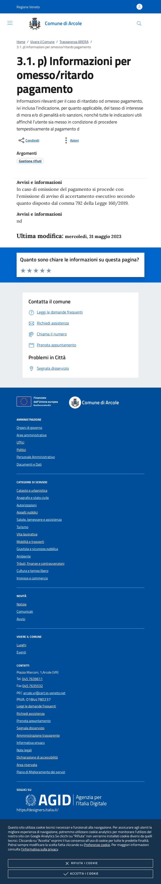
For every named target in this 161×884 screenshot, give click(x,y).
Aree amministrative (32, 435)
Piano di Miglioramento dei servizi (41, 772)
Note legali (24, 750)
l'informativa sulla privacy (39, 849)
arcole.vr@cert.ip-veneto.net (44, 693)
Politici (21, 449)
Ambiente (24, 556)
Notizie (22, 604)
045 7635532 (32, 685)
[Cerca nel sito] (139, 23)
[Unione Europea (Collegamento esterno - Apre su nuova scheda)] (39, 402)
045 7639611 (32, 679)
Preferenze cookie (97, 844)
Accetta (80, 874)
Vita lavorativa (27, 534)
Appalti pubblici (27, 512)
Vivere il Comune (42, 41)
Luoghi (21, 645)
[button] (28, 6)
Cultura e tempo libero (32, 570)
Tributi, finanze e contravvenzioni (40, 563)
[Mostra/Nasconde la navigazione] (10, 23)
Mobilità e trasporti (30, 541)
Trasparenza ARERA (73, 41)
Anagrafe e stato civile (33, 497)
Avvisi (21, 619)
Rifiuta (80, 863)
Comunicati (25, 611)
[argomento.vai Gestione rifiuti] (30, 160)
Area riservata (27, 764)
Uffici (20, 442)
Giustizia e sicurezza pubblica (37, 549)
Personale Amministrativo (36, 457)
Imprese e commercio (32, 578)
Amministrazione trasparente (38, 735)
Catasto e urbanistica (32, 490)
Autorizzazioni (27, 505)
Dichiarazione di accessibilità (37, 757)
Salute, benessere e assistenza (39, 519)
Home (21, 41)
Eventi (21, 652)
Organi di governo (29, 427)
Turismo (22, 527)
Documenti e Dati (29, 464)
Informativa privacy (31, 742)
